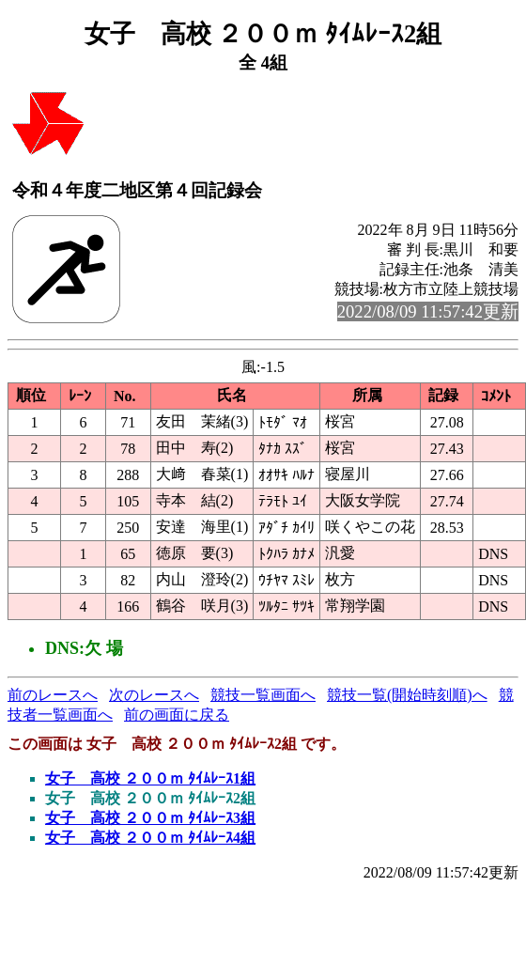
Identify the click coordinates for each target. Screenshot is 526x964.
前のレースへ (53, 695)
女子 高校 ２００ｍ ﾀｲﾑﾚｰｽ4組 (150, 838)
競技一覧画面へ (263, 695)
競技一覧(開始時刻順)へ (407, 695)
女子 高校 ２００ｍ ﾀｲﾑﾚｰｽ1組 (150, 778)
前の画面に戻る (176, 715)
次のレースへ (154, 695)
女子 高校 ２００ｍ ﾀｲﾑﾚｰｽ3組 (150, 818)
